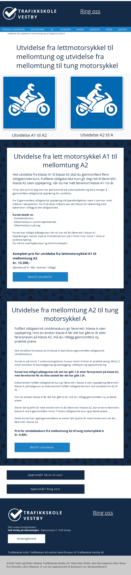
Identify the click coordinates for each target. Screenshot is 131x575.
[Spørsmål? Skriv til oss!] (45, 475)
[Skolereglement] (26, 538)
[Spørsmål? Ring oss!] (45, 489)
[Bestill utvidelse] (40, 276)
